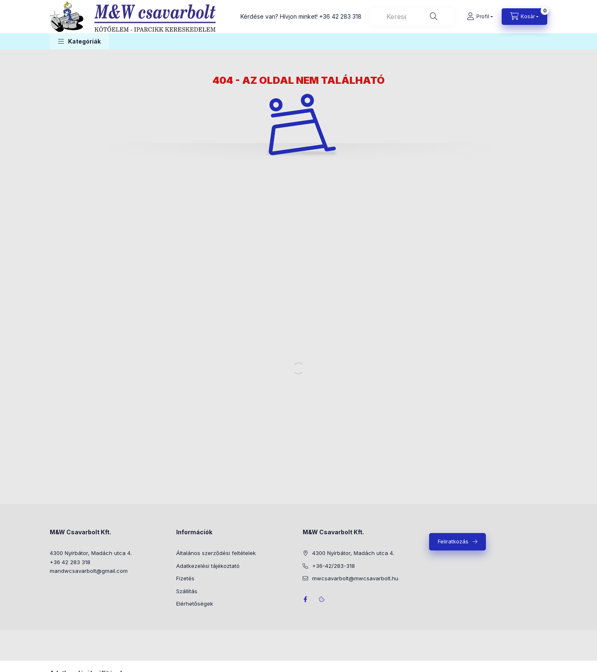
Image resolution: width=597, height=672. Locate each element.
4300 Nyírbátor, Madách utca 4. (91, 553)
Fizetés (185, 578)
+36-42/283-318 (333, 565)
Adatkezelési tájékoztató (208, 565)
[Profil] (480, 16)
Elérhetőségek (194, 603)
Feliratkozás (453, 541)
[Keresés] (434, 16)
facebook (305, 599)
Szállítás (186, 591)
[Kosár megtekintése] (524, 16)
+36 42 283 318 (340, 16)
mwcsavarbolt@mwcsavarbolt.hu (355, 578)
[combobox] (412, 16)
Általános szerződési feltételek (216, 553)
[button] (79, 41)
